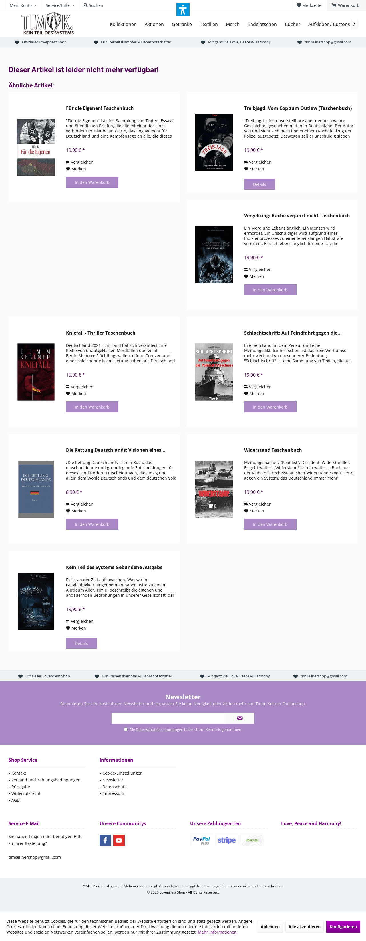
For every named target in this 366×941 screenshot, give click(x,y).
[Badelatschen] (262, 24)
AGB (15, 800)
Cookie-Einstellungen (122, 773)
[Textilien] (209, 24)
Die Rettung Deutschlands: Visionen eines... (116, 450)
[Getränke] (182, 24)
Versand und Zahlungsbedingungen (46, 780)
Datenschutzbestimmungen (159, 729)
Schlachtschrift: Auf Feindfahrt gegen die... (293, 333)
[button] (183, 9)
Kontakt (18, 773)
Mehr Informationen (217, 932)
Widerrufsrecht (26, 793)
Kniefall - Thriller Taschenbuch (101, 333)
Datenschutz (114, 786)
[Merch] (233, 24)
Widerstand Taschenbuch (273, 450)
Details (259, 184)
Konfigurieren (343, 926)
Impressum (113, 793)
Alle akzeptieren (305, 926)
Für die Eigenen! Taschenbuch (100, 108)
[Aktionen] (154, 24)
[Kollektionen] (123, 24)
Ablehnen (270, 926)
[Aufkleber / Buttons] (329, 24)
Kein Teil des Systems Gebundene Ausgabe (114, 567)
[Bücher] (292, 24)
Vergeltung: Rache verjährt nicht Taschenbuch (297, 216)
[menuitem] (346, 5)
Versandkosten (170, 886)
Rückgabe (20, 786)
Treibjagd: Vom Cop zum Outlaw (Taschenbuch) (298, 108)
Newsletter (112, 780)
